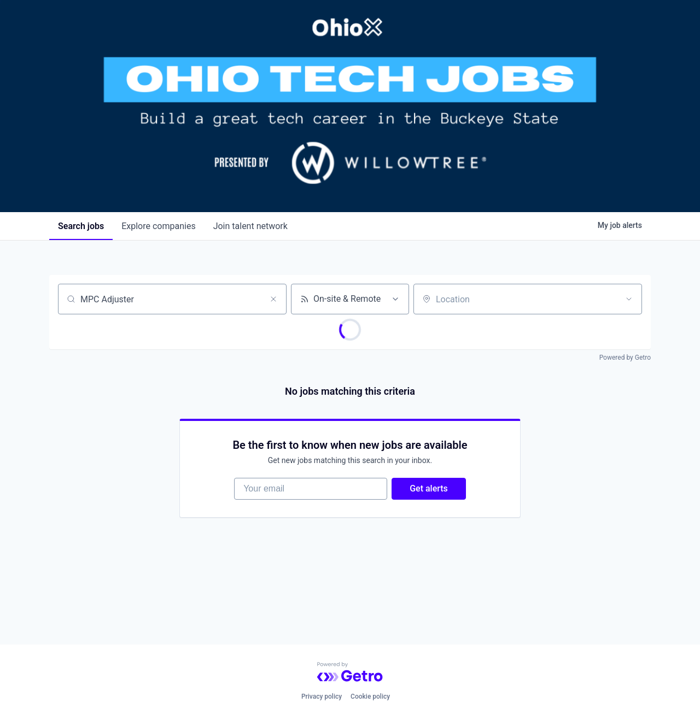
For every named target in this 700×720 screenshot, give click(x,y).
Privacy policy (321, 696)
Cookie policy (370, 696)
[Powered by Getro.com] (350, 672)
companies (158, 226)
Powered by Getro (625, 357)
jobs (81, 226)
